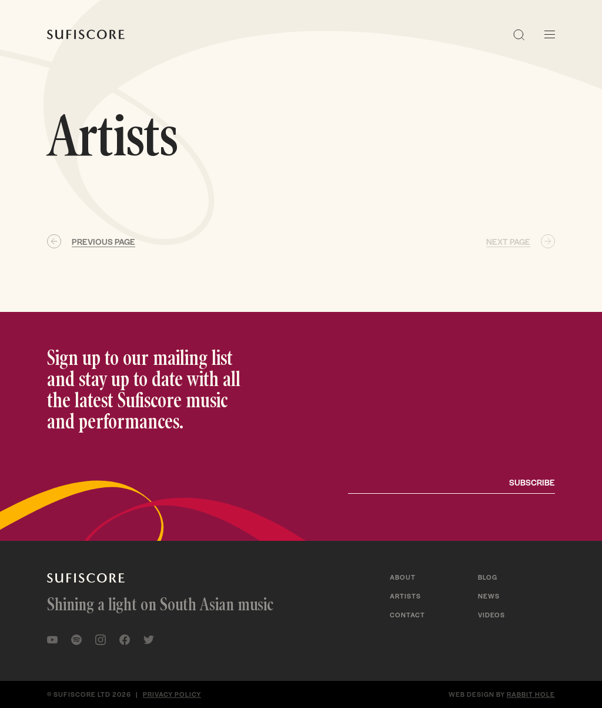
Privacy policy (172, 693)
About (403, 576)
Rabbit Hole (531, 693)
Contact (407, 614)
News (489, 595)
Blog (487, 576)
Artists (405, 595)
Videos (491, 614)
